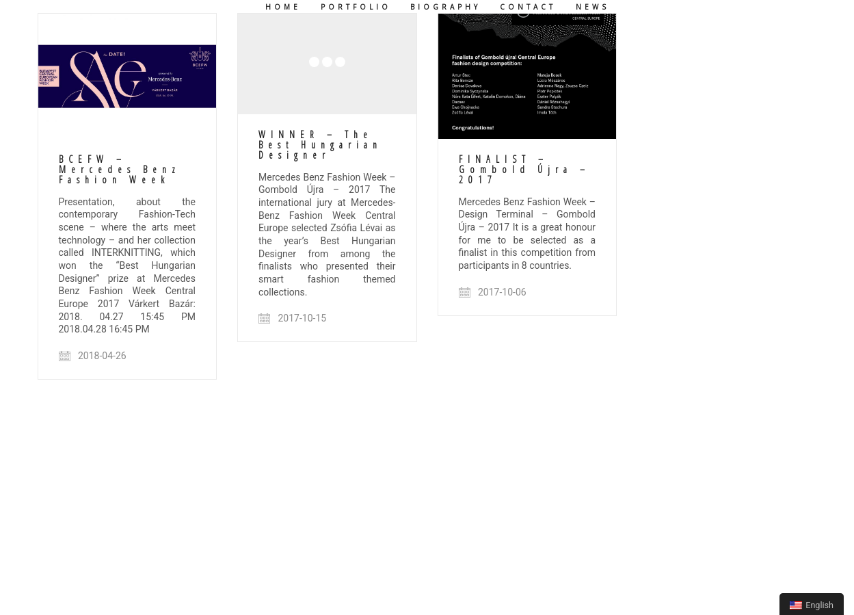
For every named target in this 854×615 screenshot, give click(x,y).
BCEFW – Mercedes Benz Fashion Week (120, 169)
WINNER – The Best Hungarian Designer (320, 145)
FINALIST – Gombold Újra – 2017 (524, 169)
